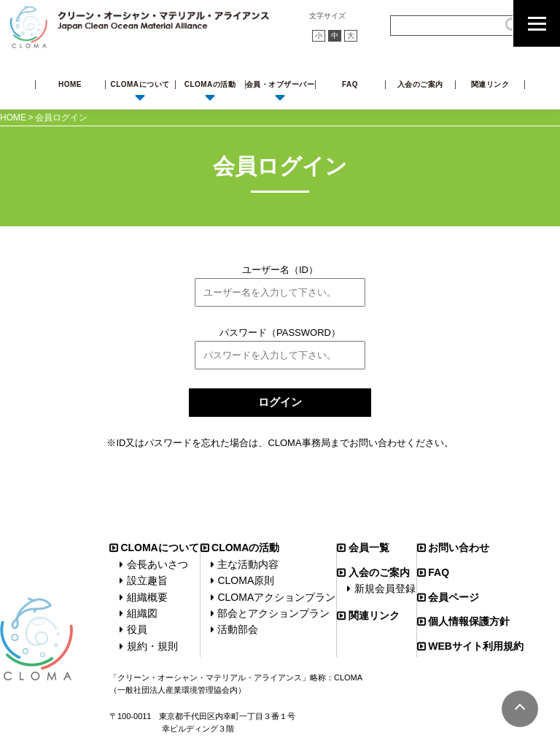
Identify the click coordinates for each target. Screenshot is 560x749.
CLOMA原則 (245, 580)
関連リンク (490, 84)
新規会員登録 (385, 588)
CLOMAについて (139, 84)
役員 (137, 629)
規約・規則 (152, 646)
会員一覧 (369, 547)
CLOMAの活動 (210, 84)
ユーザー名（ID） (280, 269)
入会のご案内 (420, 84)
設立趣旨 (147, 580)
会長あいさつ (157, 564)
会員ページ (453, 597)
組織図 (142, 613)
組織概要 (147, 597)
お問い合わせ (458, 547)
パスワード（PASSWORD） (280, 332)
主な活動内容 (248, 564)
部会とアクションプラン (273, 613)
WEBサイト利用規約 (476, 646)
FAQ (350, 84)
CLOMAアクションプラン (276, 597)
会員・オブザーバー (280, 84)
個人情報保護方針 (469, 621)
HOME (70, 84)
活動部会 (237, 629)
